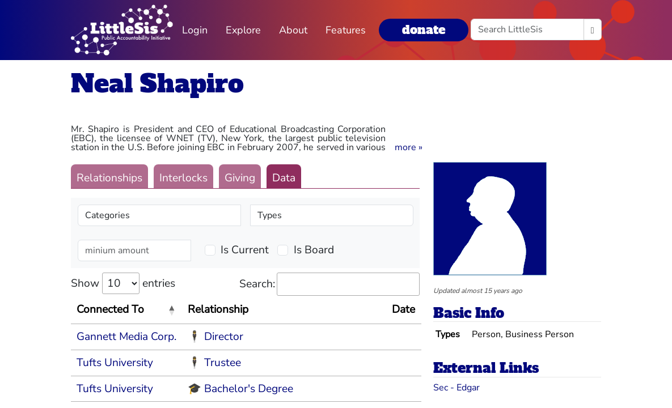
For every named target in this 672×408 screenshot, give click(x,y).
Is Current (245, 250)
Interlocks (183, 178)
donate (423, 30)
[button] (408, 147)
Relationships (109, 178)
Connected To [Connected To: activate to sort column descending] (110, 309)
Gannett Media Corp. (126, 336)
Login (195, 30)
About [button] (293, 30)
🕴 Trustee (214, 362)
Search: (329, 284)
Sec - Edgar (456, 387)
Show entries (123, 283)
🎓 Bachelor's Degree (240, 388)
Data (283, 178)
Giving (240, 178)
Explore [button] (243, 30)
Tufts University (115, 362)
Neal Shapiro (157, 83)
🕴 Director (215, 336)
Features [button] (346, 30)
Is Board (314, 250)
